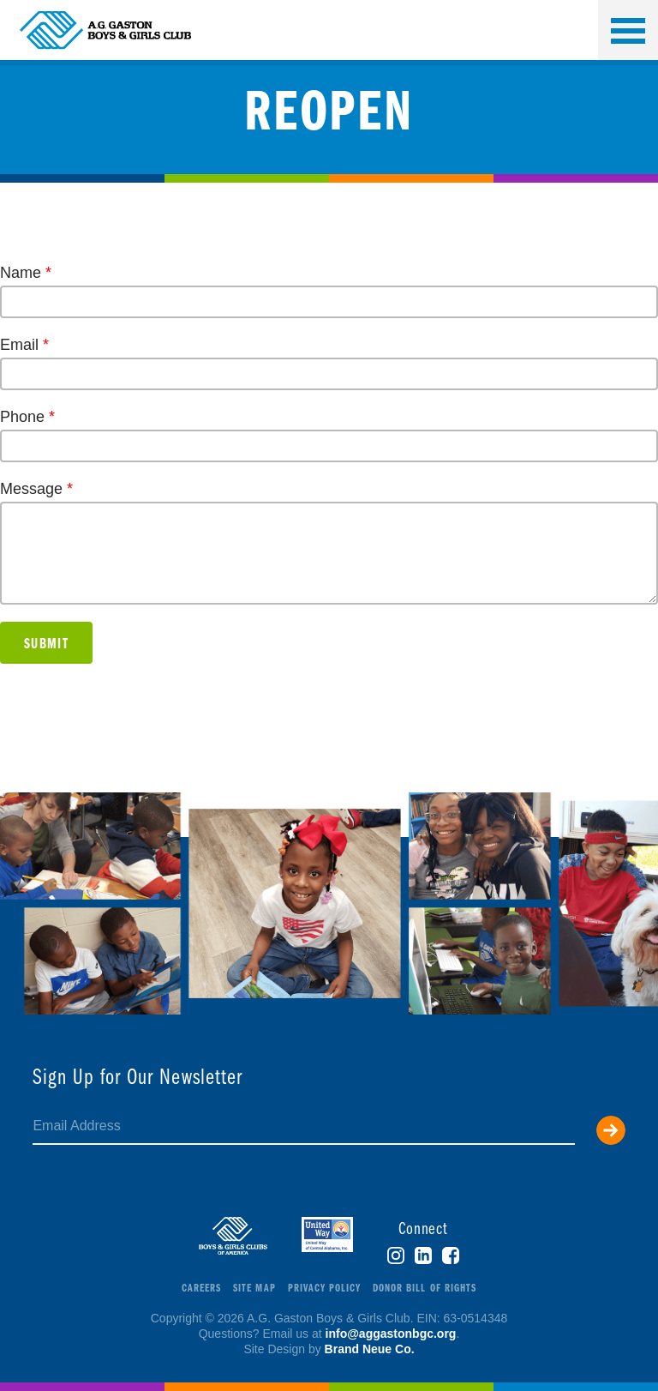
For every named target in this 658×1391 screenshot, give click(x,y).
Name (25, 272)
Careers (201, 1288)
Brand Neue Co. (370, 1349)
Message (36, 488)
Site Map (254, 1288)
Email (24, 344)
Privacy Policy (325, 1288)
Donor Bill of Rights (424, 1288)
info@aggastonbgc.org (391, 1333)
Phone (27, 416)
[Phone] (329, 446)
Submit (46, 644)
